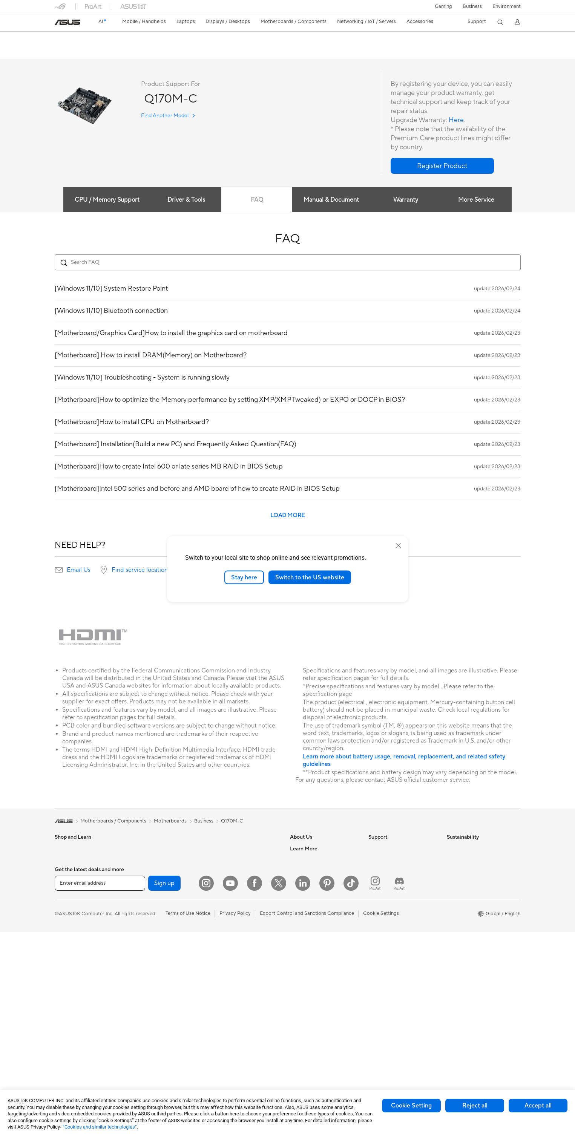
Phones (63, 861)
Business (472, 6)
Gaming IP (221, 1053)
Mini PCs (64, 1042)
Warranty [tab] (405, 200)
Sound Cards (146, 985)
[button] (443, 6)
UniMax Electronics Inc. (316, 928)
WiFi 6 (139, 1019)
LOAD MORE (287, 515)
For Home (66, 895)
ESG (452, 849)
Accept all (538, 1105)
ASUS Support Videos (393, 917)
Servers (218, 894)
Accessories (68, 872)
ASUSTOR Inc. (306, 905)
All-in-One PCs (71, 997)
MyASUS (378, 928)
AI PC (296, 951)
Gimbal (218, 1041)
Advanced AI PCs (309, 962)
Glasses (140, 860)
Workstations (69, 1054)
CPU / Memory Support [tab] (106, 200)
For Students (69, 929)
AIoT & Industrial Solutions (239, 871)
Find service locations (141, 570)
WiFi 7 (139, 1008)
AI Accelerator (148, 974)
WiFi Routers (146, 1031)
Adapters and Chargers (236, 996)
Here (456, 120)
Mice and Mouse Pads (234, 940)
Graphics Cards (149, 894)
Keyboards (222, 928)
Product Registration (391, 871)
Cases (139, 906)
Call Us (376, 894)
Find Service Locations (393, 860)
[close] (399, 545)
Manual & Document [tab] (331, 200)
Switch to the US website (309, 577)
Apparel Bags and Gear (236, 974)
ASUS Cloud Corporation (318, 917)
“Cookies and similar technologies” (100, 1127)
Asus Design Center (312, 974)
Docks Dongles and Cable (239, 1008)
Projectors (66, 986)
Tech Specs (97, 51)
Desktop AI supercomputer (240, 883)
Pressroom (302, 894)
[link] (67, 22)
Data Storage (147, 951)
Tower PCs (66, 1008)
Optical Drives (148, 940)
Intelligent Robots (230, 860)
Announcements (308, 871)
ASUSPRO (302, 985)
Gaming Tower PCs (76, 1020)
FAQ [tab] (257, 200)
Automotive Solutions (314, 996)
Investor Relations (310, 883)
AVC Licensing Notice (314, 1008)
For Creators (69, 917)
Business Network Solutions (163, 1059)
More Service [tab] (476, 200)
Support (157, 51)
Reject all (475, 1105)
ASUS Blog (302, 1019)
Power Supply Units (154, 928)
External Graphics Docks (160, 962)
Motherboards (148, 883)
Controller (221, 1030)
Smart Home (224, 905)
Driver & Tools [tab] (186, 200)
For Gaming (68, 940)
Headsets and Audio (232, 951)
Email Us (78, 570)
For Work (65, 906)
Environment (506, 6)
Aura (295, 1041)
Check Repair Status (391, 849)
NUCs (61, 1031)
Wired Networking (230, 849)
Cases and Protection (234, 985)
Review (128, 51)
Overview (64, 51)
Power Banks (224, 1019)
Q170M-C (72, 39)
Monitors (65, 974)
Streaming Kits (226, 962)
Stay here (244, 577)
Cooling (141, 917)
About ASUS (304, 849)
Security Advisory (388, 905)
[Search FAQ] (288, 263)
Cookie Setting (411, 1105)
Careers (299, 860)
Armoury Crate (307, 1030)
